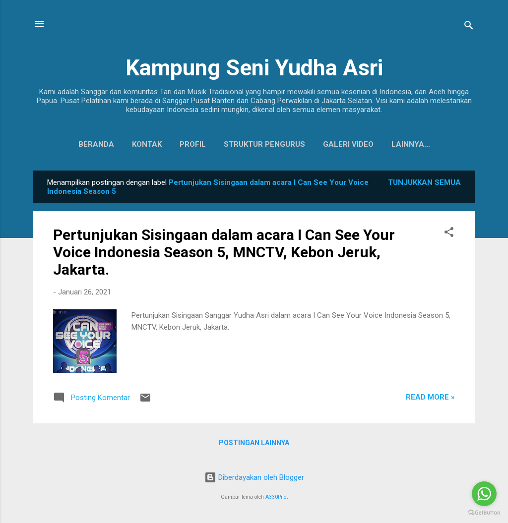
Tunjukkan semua (424, 184)
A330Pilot (276, 497)
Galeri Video (325, 144)
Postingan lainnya (254, 445)
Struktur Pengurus (241, 144)
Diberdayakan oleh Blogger (254, 477)
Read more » (430, 399)
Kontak (123, 144)
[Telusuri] (469, 27)
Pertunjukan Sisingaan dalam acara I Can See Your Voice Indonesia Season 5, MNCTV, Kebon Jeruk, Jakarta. (224, 254)
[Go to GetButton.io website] (484, 513)
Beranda (73, 144)
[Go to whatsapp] (484, 493)
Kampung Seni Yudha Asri (254, 68)
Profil (169, 144)
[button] (449, 235)
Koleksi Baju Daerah (410, 144)
